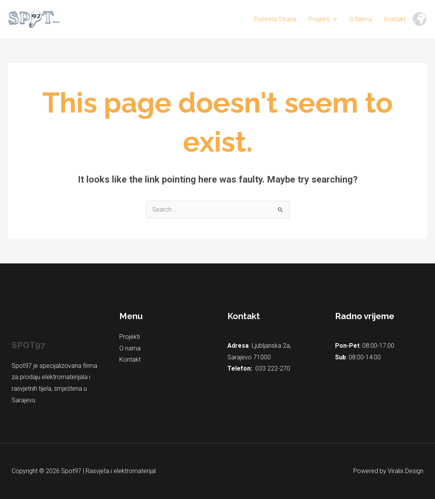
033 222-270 (272, 368)
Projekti (323, 19)
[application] (333, 19)
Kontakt (395, 19)
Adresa (238, 345)
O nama (360, 19)
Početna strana (275, 19)
